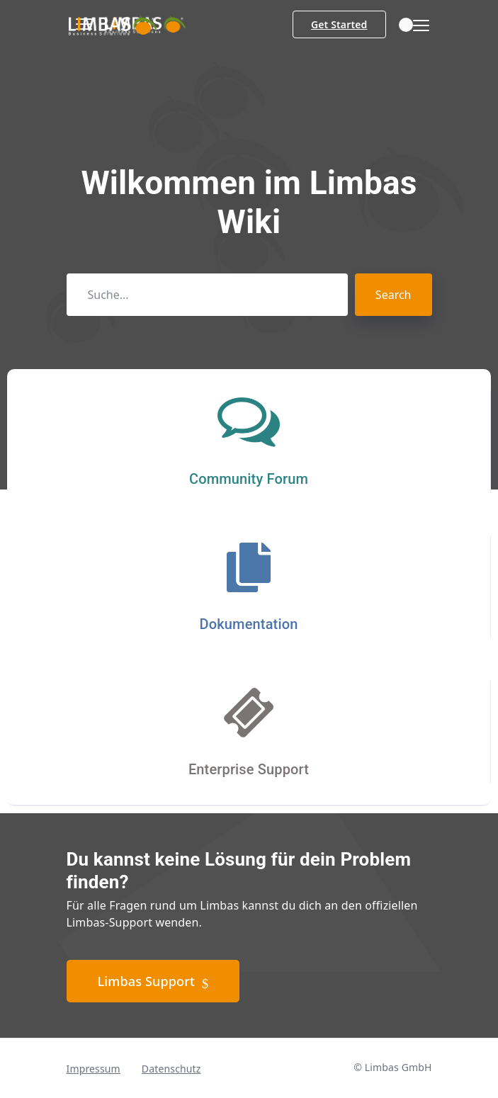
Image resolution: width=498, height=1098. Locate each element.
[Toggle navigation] (417, 26)
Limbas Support (153, 982)
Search (393, 294)
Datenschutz (171, 1068)
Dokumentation (249, 624)
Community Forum (248, 478)
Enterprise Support (248, 769)
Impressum (93, 1068)
